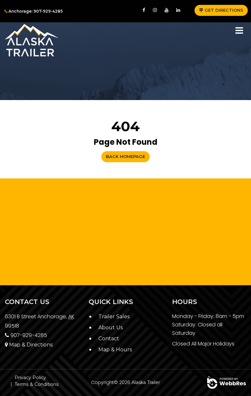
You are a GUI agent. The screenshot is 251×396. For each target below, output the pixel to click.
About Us (110, 327)
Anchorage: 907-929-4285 (34, 11)
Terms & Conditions (36, 384)
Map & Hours (115, 349)
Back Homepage (125, 156)
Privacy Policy (30, 377)
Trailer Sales (114, 316)
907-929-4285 (26, 335)
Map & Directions (29, 345)
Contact (108, 338)
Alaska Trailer (146, 382)
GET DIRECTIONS (221, 10)
